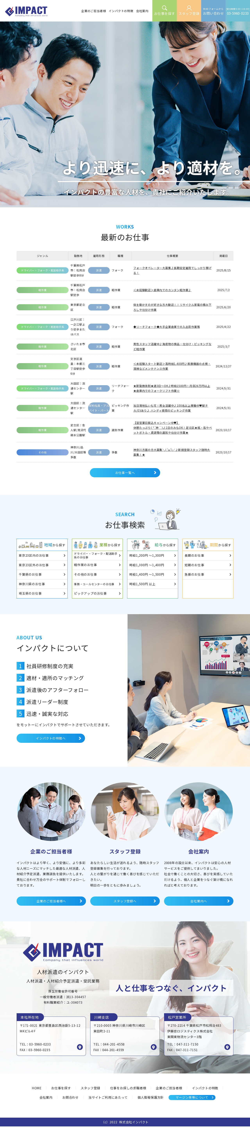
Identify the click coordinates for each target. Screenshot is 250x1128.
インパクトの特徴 (205, 1089)
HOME (36, 1089)
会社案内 (46, 1099)
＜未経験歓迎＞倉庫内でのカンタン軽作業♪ (162, 290)
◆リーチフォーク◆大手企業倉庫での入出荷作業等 (166, 327)
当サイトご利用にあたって (108, 1099)
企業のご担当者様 (169, 1089)
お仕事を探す (61, 1089)
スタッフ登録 (90, 1089)
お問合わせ (70, 1099)
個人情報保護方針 (151, 1099)
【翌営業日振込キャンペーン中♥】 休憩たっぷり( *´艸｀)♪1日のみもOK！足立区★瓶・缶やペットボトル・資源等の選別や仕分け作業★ (172, 427)
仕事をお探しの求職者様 (128, 1089)
